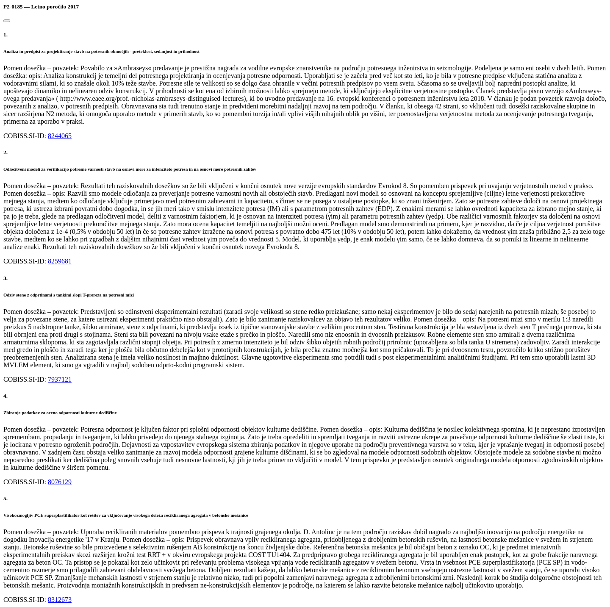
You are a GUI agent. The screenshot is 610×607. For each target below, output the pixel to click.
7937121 (60, 379)
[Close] (6, 20)
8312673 (60, 599)
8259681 (60, 261)
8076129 (60, 481)
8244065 (60, 135)
